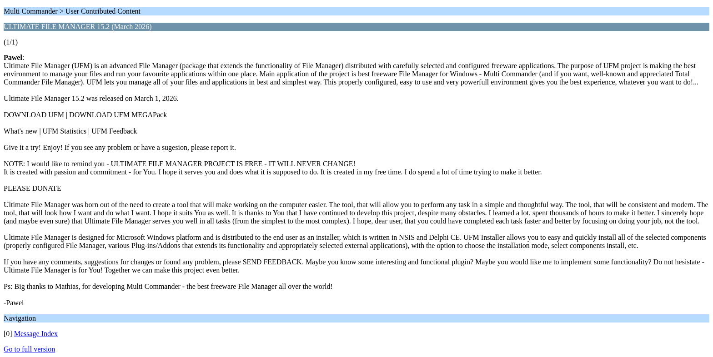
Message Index (36, 333)
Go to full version (29, 349)
